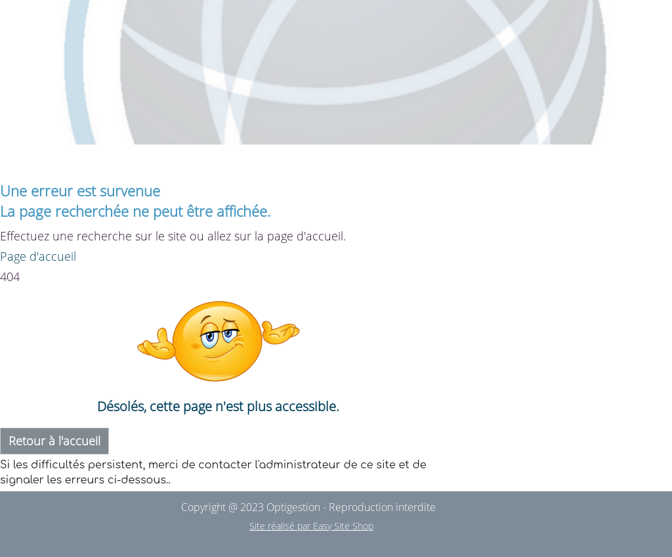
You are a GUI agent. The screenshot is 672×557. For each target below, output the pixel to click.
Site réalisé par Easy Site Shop (311, 526)
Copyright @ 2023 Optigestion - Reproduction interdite (308, 507)
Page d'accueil (38, 256)
